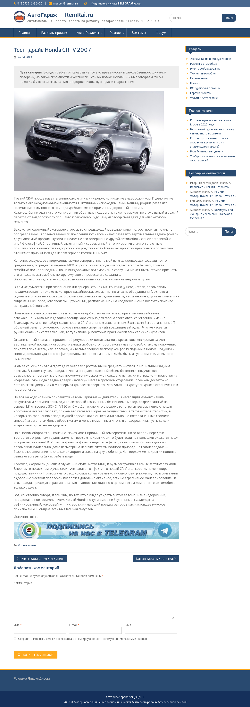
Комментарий (23, 583)
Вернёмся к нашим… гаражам (209, 187)
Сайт (128, 625)
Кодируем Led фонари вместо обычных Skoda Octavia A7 (211, 214)
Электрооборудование (205, 68)
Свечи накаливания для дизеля (40, 559)
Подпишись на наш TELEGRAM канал (116, 3)
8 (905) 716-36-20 (30, 3)
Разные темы (27, 545)
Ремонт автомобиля (204, 63)
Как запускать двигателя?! (156, 559)
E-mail (74, 625)
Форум (161, 32)
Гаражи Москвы (200, 93)
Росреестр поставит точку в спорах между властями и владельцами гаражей (209, 142)
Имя (18, 625)
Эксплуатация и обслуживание (210, 59)
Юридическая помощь (205, 88)
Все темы (139, 32)
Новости (196, 83)
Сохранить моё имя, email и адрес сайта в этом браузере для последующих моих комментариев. (82, 639)
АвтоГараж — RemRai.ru (60, 14)
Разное (115, 32)
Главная (25, 32)
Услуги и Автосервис (204, 98)
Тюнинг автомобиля (203, 73)
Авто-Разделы (88, 32)
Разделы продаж (54, 32)
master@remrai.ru (65, 3)
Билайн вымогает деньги (206, 151)
